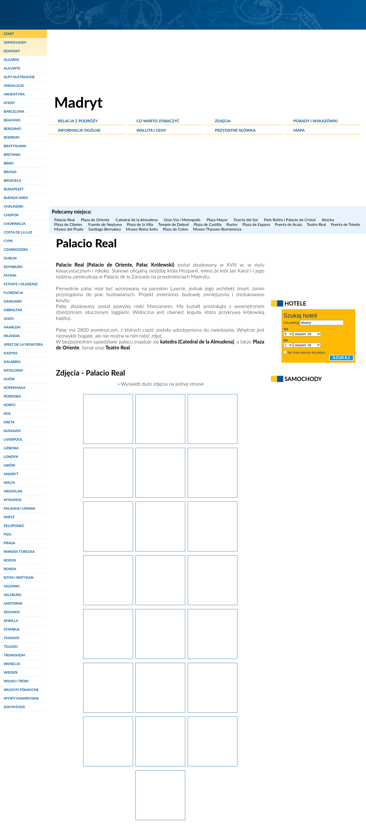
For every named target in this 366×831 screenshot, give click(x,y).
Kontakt (12, 51)
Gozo (9, 318)
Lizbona (11, 448)
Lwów (9, 465)
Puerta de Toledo (345, 224)
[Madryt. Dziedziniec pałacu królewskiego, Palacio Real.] (212, 764)
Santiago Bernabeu (104, 229)
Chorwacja (14, 223)
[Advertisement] (207, 171)
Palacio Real (65, 219)
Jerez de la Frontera (23, 344)
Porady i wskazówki (315, 120)
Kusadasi (12, 431)
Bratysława (15, 146)
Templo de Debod (173, 224)
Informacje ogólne (79, 130)
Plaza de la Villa (140, 224)
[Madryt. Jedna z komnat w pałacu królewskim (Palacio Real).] (108, 764)
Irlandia (12, 336)
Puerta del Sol (246, 219)
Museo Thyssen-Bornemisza (217, 229)
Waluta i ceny (151, 130)
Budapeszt (14, 189)
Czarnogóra (16, 249)
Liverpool (13, 439)
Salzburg (12, 595)
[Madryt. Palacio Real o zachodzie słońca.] (212, 442)
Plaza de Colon (175, 229)
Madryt (11, 474)
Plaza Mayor (218, 219)
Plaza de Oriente (96, 219)
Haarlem (12, 327)
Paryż (9, 517)
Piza (7, 534)
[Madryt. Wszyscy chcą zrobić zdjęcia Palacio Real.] (212, 496)
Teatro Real (316, 224)
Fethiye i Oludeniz (21, 284)
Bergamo (12, 128)
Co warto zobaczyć (157, 120)
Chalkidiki (13, 206)
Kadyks (10, 353)
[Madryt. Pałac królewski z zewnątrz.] (108, 603)
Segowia (12, 612)
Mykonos (12, 500)
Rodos (10, 560)
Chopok (11, 215)
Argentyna (14, 94)
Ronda (10, 569)
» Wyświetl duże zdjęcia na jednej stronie (160, 384)
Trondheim (14, 655)
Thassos (11, 638)
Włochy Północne (21, 689)
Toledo (11, 646)
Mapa (299, 130)
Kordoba (12, 396)
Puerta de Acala (288, 224)
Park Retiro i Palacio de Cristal (290, 219)
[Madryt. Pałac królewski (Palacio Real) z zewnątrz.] (160, 496)
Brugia (10, 172)
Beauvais (12, 120)
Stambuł (12, 629)
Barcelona (14, 111)
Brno (9, 163)
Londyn (11, 456)
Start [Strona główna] (9, 34)
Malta (9, 482)
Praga (9, 543)
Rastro (231, 224)
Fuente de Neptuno (105, 224)
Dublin (10, 258)
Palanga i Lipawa (19, 508)
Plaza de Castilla (207, 224)
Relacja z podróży (78, 120)
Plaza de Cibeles (68, 224)
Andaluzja (14, 85)
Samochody (15, 42)
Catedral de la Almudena (137, 219)
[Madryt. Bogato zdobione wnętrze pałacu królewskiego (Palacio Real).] (160, 603)
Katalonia (13, 370)
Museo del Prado (68, 229)
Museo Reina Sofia (142, 229)
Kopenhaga (14, 387)
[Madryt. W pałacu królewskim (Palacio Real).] (160, 764)
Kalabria (12, 362)
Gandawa (13, 301)
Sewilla (11, 620)
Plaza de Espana (256, 224)
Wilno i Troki (16, 681)
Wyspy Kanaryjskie (21, 698)
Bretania (12, 154)
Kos (7, 413)
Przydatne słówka (235, 130)
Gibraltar (13, 310)
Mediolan (13, 491)
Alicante (12, 68)
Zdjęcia (223, 120)
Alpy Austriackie (19, 77)
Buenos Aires (16, 198)
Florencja (13, 292)
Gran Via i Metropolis (182, 219)
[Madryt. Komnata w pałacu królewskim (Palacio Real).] (212, 711)
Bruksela (12, 180)
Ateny (9, 103)
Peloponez (14, 526)
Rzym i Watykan (18, 577)
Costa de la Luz (18, 232)
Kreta (9, 422)
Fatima (10, 275)
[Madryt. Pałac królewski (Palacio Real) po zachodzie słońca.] (108, 442)
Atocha (328, 219)
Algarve (11, 59)
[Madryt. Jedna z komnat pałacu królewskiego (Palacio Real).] (160, 818)
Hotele (295, 303)
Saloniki (11, 586)
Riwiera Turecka (19, 551)
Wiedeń (10, 672)
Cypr (8, 241)
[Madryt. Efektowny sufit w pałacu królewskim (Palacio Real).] (160, 657)
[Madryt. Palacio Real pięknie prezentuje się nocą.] (108, 496)
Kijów (9, 379)
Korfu (10, 405)
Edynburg (13, 267)
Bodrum (11, 137)
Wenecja (12, 664)
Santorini (13, 603)
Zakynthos (14, 707)
